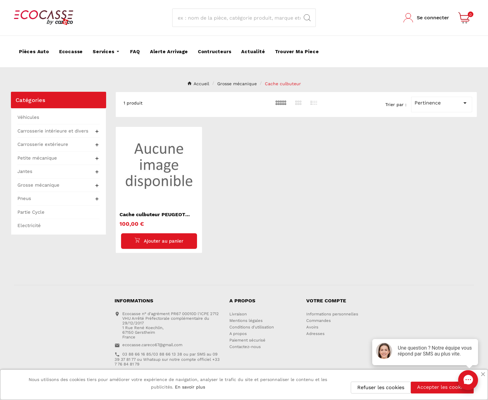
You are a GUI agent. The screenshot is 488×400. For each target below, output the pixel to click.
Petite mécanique (37, 158)
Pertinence (442, 103)
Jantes (24, 171)
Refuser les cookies (380, 387)
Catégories (30, 100)
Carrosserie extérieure (42, 144)
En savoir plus (190, 386)
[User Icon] (426, 18)
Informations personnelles (332, 314)
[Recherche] (238, 17)
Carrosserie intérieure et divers (52, 131)
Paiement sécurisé (247, 340)
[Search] (307, 17)
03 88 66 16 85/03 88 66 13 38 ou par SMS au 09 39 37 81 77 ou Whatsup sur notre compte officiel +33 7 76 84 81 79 (167, 359)
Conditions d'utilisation (251, 327)
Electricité (29, 225)
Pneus (24, 198)
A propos (238, 334)
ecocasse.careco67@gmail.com (152, 345)
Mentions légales (246, 321)
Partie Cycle (31, 212)
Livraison (238, 314)
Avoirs (312, 327)
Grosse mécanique (38, 185)
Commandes (318, 321)
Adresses (315, 334)
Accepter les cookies (442, 387)
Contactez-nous (245, 347)
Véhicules (28, 117)
